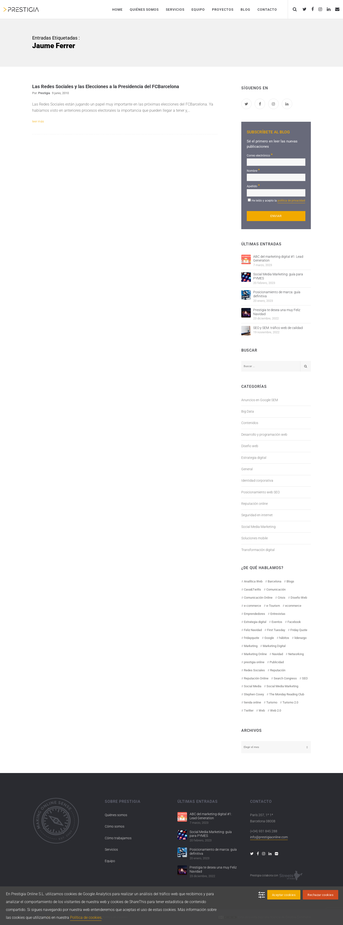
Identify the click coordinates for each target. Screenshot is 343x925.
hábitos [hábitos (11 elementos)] (284, 638)
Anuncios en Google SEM (259, 400)
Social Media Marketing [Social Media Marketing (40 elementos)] (282, 686)
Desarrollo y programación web (264, 434)
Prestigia (44, 93)
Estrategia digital (253, 458)
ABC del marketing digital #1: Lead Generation (278, 259)
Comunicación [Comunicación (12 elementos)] (276, 589)
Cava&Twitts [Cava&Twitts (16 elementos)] (252, 589)
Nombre (253, 170)
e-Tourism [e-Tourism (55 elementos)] (273, 605)
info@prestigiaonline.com (269, 837)
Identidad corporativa (257, 480)
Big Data (247, 411)
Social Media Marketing (258, 527)
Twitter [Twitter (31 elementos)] (248, 710)
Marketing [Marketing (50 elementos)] (250, 646)
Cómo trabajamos (118, 838)
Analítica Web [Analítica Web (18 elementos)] (253, 581)
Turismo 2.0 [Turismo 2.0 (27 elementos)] (290, 702)
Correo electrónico (260, 154)
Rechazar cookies (320, 895)
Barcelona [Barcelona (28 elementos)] (274, 581)
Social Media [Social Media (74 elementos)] (252, 686)
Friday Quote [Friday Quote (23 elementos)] (298, 630)
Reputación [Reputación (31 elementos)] (277, 670)
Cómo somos (114, 826)
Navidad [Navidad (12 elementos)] (277, 654)
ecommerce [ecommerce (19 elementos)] (293, 605)
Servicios (111, 849)
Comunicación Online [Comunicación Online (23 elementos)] (258, 597)
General (247, 469)
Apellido (253, 185)
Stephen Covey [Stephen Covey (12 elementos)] (254, 694)
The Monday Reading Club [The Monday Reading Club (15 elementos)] (286, 694)
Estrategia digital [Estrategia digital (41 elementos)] (255, 622)
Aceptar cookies (284, 895)
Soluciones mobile (254, 538)
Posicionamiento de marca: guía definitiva (276, 294)
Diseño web (249, 446)
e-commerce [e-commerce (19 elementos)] (252, 605)
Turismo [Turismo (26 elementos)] (271, 702)
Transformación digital (258, 550)
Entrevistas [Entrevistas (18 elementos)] (277, 614)
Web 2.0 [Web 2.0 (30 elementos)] (275, 710)
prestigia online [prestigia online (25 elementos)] (254, 662)
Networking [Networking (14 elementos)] (296, 654)
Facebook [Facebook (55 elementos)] (294, 622)
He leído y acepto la (278, 201)
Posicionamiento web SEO (260, 492)
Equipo (110, 861)
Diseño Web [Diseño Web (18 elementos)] (299, 597)
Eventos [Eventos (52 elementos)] (277, 622)
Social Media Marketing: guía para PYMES (278, 276)
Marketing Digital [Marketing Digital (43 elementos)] (274, 646)
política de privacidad (291, 200)
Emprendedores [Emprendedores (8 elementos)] (254, 614)
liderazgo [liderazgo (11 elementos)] (300, 638)
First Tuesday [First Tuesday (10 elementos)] (276, 630)
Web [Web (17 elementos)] (262, 710)
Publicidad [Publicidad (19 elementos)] (277, 662)
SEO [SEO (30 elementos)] (305, 678)
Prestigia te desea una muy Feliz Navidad (276, 312)
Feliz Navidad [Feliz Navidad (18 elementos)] (253, 630)
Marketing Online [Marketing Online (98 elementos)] (255, 654)
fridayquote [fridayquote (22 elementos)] (251, 638)
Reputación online (254, 503)
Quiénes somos (116, 815)
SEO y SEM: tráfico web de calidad (278, 328)
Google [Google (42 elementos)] (269, 638)
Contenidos (249, 423)
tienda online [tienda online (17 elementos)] (252, 702)
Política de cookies (85, 917)
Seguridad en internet (257, 515)
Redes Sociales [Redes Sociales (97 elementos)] (254, 670)
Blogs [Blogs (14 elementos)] (290, 581)
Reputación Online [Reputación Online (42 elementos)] (256, 678)
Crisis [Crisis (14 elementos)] (281, 597)
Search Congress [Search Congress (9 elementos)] (285, 678)
